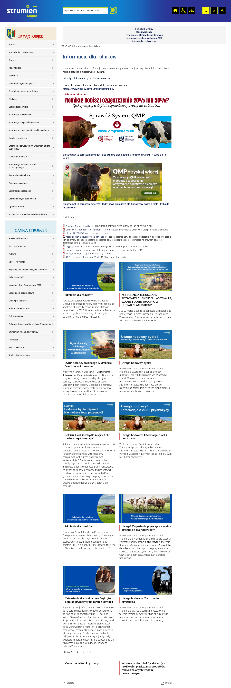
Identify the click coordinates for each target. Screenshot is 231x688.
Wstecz (70, 682)
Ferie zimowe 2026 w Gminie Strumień (144, 35)
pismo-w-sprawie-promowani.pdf (82, 250)
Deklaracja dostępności (20, 191)
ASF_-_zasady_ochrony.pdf (78, 253)
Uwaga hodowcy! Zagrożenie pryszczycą (140, 600)
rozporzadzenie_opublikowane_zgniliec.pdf (86, 236)
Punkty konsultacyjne (19, 355)
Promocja (13, 339)
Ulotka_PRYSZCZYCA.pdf (77, 233)
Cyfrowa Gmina (16, 206)
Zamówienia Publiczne (19, 175)
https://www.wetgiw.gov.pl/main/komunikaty (88, 89)
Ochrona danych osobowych (22, 198)
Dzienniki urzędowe (18, 183)
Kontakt (13, 44)
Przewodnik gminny (18, 238)
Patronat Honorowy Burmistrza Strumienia (30, 324)
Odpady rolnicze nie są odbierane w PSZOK (87, 78)
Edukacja (13, 99)
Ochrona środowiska (18, 106)
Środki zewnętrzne (18, 138)
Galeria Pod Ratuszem (19, 308)
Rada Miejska (15, 67)
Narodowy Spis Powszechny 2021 (25, 285)
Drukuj (168, 682)
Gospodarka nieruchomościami (23, 91)
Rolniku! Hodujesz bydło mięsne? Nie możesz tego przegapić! (87, 436)
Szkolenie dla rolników (78, 295)
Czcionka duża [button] (222, 10)
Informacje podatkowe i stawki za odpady (29, 130)
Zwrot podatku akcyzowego (82, 663)
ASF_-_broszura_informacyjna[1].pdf (83, 257)
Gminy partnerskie (18, 300)
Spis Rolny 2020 (16, 277)
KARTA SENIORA (16, 347)
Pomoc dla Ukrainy (144, 29)
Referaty (13, 75)
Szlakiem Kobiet (16, 316)
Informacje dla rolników (20, 114)
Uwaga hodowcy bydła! (136, 363)
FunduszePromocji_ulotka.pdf (80, 226)
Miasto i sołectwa (17, 246)
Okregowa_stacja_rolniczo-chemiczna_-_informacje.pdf (92, 229)
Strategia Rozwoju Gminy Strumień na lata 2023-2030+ (29, 147)
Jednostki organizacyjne (21, 83)
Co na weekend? (144, 32)
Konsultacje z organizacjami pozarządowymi (22, 166)
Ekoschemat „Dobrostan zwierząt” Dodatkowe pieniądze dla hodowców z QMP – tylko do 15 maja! (117, 153)
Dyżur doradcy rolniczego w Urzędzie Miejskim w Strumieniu (88, 364)
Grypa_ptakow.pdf (74, 246)
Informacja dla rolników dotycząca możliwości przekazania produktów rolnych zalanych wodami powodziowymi (143, 668)
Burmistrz (14, 60)
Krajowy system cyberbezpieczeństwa (28, 214)
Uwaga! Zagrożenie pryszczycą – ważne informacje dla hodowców (146, 528)
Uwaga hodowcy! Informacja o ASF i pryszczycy (144, 436)
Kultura (12, 254)
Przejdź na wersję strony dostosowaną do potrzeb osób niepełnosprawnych (183, 10)
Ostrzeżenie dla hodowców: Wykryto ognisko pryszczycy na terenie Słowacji (89, 600)
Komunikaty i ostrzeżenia (21, 52)
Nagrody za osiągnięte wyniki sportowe (28, 269)
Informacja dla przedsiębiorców (24, 122)
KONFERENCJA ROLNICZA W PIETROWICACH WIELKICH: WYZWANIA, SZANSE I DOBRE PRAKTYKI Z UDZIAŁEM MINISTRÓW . (147, 300)
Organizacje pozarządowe (21, 293)
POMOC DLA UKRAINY (19, 156)
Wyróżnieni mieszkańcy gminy (23, 331)
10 (90, 652)
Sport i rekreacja (17, 261)
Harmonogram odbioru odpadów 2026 (144, 38)
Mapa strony (191, 10)
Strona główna (175, 10)
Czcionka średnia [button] (214, 10)
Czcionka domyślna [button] (205, 10)
